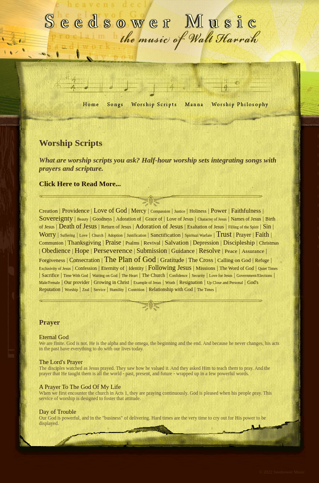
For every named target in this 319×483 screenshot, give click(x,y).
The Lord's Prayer (61, 362)
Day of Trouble (57, 411)
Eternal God (54, 337)
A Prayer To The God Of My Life (80, 386)
